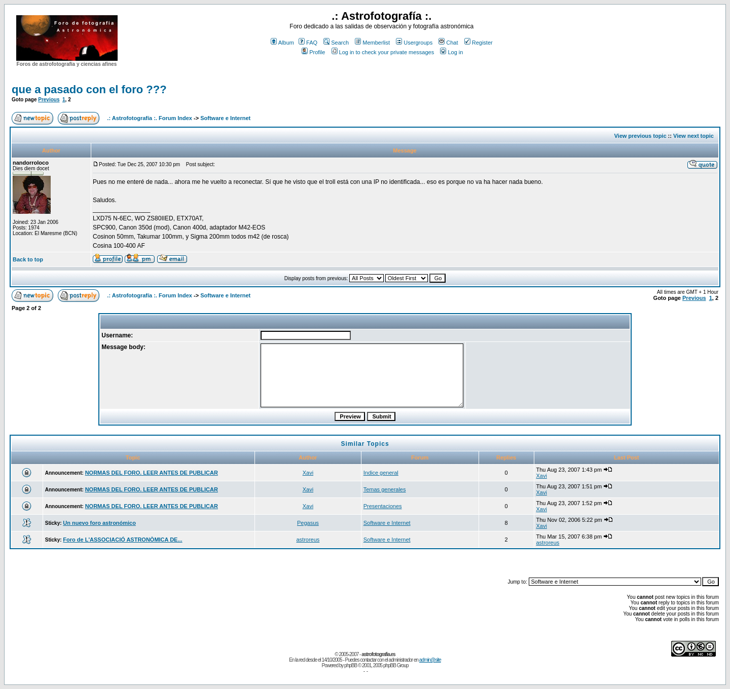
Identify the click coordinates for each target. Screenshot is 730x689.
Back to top (28, 259)
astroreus (307, 540)
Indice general (380, 473)
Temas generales (384, 489)
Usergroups (414, 43)
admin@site (430, 660)
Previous (48, 99)
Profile (313, 52)
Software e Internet (225, 118)
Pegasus (308, 523)
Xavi (308, 473)
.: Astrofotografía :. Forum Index (149, 118)
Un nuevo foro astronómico (99, 523)
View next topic (693, 136)
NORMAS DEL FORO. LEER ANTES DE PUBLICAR (151, 473)
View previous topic (640, 136)
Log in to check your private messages (383, 52)
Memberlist (372, 43)
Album (282, 43)
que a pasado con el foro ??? (89, 89)
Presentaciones (382, 506)
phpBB (350, 665)
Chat (448, 43)
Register (478, 43)
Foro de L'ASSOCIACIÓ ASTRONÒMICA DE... (122, 540)
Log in (451, 52)
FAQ (308, 43)
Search (336, 43)
